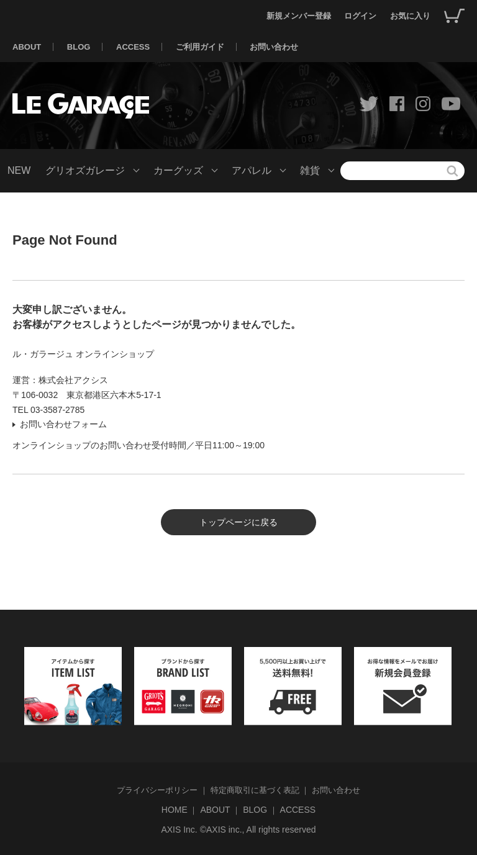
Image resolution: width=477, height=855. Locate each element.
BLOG (79, 47)
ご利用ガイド (200, 47)
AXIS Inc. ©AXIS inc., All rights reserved (238, 830)
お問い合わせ (274, 47)
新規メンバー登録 (298, 15)
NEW (18, 170)
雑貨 (310, 170)
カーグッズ (178, 170)
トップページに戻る (238, 522)
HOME (174, 810)
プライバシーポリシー (157, 790)
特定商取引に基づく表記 (255, 790)
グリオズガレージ (85, 170)
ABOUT (26, 47)
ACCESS (133, 47)
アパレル (251, 170)
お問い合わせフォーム (63, 424)
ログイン (360, 15)
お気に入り (410, 15)
